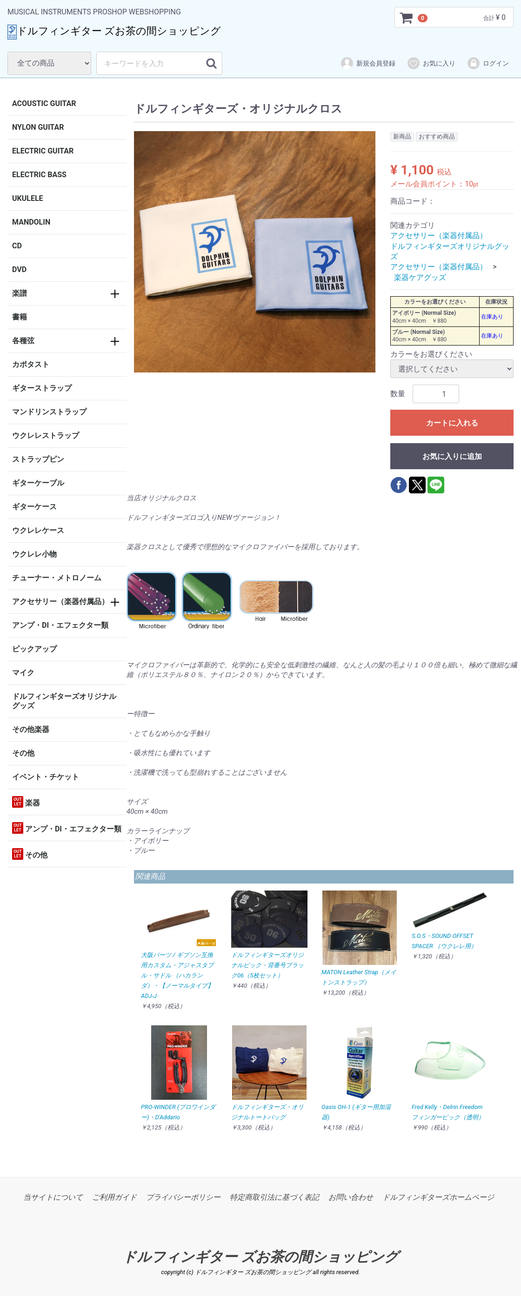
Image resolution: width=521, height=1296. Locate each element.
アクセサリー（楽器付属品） (60, 601)
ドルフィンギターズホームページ (438, 1197)
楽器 (26, 802)
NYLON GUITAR (38, 127)
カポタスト (30, 364)
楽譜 (19, 293)
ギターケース (34, 506)
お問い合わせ (350, 1197)
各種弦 (23, 340)
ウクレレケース (38, 530)
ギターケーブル (38, 483)
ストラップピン (38, 459)
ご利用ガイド (114, 1197)
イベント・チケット (45, 776)
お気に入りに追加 (452, 456)
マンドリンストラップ (49, 411)
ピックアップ (34, 649)
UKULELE (27, 198)
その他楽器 (30, 729)
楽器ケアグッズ (420, 277)
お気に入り (431, 63)
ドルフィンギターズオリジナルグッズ (64, 701)
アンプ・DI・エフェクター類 (60, 625)
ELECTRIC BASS (39, 174)
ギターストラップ (42, 388)
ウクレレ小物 (34, 554)
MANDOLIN (31, 222)
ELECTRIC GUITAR (42, 150)
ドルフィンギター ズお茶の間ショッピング (260, 1257)
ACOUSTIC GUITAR (44, 103)
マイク (23, 672)
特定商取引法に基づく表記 (274, 1197)
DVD (19, 269)
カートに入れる (452, 423)
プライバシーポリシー (183, 1197)
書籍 (19, 316)
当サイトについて (53, 1197)
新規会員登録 (367, 63)
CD (17, 245)
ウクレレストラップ (45, 435)
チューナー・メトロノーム (56, 577)
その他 (23, 753)
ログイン (488, 63)
